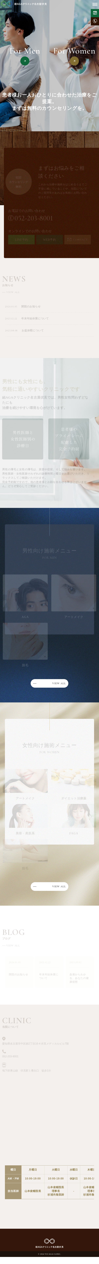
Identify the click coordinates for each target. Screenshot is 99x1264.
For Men (24, 51)
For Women (74, 51)
